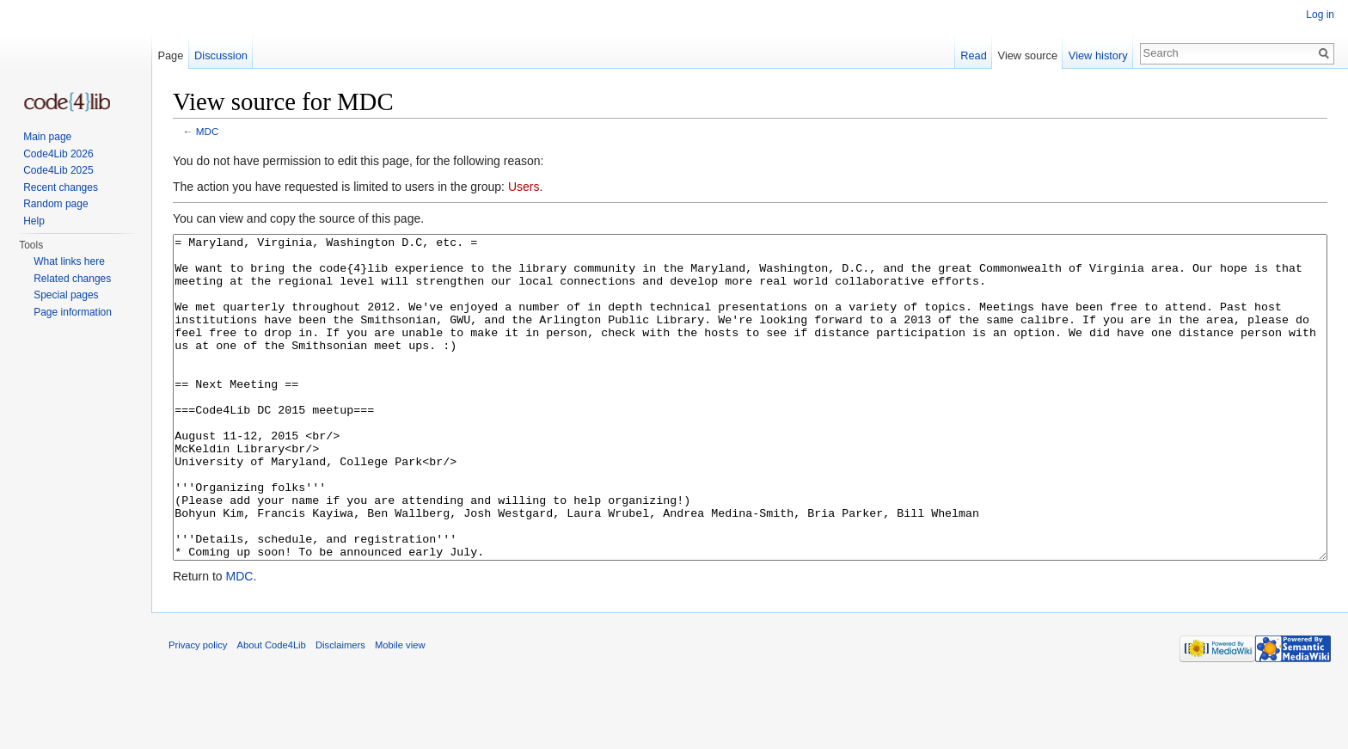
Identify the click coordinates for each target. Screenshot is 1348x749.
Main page (47, 137)
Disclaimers (340, 709)
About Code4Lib (271, 709)
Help (34, 221)
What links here (69, 261)
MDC (207, 131)
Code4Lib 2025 (58, 170)
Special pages (66, 295)
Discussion (221, 55)
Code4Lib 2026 (58, 154)
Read (973, 55)
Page (170, 55)
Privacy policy (197, 709)
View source (1027, 55)
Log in (1320, 15)
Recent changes (60, 187)
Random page (55, 204)
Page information (73, 312)
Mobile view (400, 709)
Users (524, 186)
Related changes (72, 279)
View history (1098, 55)
